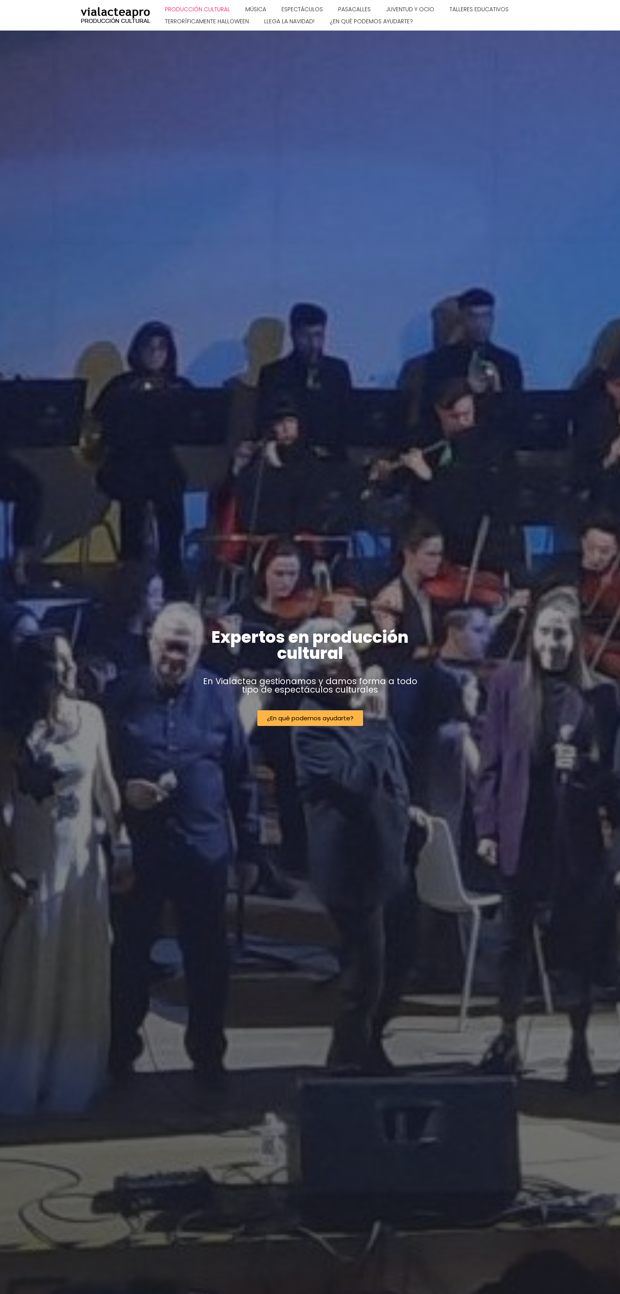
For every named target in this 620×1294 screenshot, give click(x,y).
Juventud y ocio (410, 9)
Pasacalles (354, 9)
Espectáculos (302, 9)
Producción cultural (197, 9)
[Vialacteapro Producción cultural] (116, 15)
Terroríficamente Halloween (207, 21)
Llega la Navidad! (289, 21)
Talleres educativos (479, 9)
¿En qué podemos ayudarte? (371, 21)
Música (255, 9)
